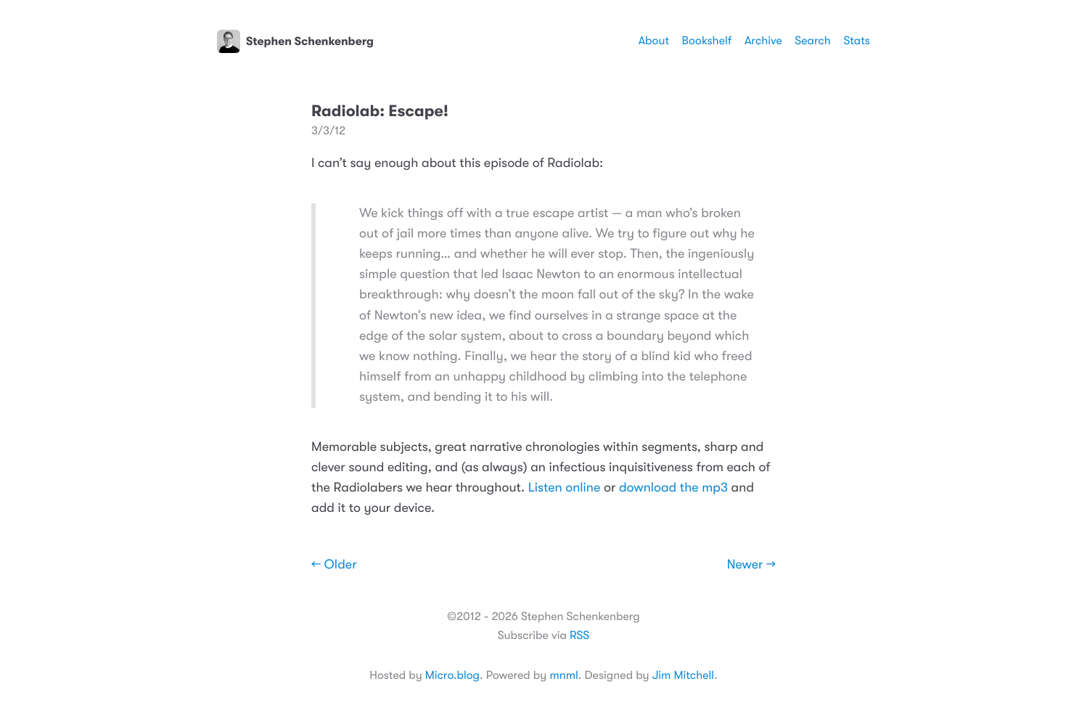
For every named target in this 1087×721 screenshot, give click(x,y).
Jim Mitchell (683, 675)
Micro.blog (452, 675)
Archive (763, 40)
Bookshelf (707, 40)
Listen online (564, 488)
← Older (334, 565)
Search (813, 40)
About (654, 40)
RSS (579, 635)
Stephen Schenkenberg (295, 41)
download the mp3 (673, 488)
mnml (563, 675)
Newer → (751, 565)
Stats (856, 40)
